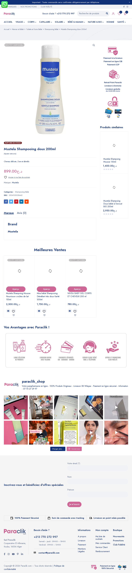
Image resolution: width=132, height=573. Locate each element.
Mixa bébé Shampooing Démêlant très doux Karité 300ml (48, 296)
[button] (94, 45)
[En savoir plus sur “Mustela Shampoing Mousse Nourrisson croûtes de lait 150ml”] (8, 311)
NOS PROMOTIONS (28, 6)
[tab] (9, 212)
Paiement (82, 544)
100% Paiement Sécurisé (27, 518)
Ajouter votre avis (10, 154)
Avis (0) (21, 212)
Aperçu (15, 289)
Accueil (6, 29)
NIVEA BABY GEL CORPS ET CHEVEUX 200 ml (80, 295)
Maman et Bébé (18, 29)
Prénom (70, 490)
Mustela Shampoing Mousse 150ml (111, 160)
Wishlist (119, 14)
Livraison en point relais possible (109, 518)
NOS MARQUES (10, 6)
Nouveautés (118, 536)
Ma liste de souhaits (100, 538)
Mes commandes (103, 543)
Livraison (81, 540)
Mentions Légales (82, 550)
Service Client (102, 547)
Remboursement (103, 551)
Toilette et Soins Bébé (34, 29)
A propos (82, 536)
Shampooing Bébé (51, 29)
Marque (9, 212)
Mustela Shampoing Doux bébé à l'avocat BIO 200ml (112, 204)
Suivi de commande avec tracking (68, 518)
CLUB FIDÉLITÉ (46, 6)
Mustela (15, 182)
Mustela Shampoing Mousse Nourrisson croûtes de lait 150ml (18, 296)
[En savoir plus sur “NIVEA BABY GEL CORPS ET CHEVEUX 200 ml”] (70, 311)
